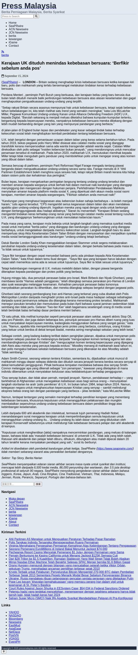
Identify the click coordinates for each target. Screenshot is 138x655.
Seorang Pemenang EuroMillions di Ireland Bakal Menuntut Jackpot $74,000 (58, 549)
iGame (13, 42)
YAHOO (14, 612)
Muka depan (17, 498)
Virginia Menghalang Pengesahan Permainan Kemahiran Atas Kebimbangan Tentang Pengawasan (72, 545)
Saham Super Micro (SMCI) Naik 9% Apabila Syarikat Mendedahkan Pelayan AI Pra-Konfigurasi (71, 598)
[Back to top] (3, 652)
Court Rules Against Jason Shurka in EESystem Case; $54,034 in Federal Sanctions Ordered (69, 588)
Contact (14, 45)
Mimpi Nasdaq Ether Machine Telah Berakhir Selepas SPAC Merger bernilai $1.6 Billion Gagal (69, 562)
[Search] (36, 16)
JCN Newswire (18, 32)
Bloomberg (16, 618)
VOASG (14, 638)
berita (12, 35)
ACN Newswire (18, 29)
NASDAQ (15, 615)
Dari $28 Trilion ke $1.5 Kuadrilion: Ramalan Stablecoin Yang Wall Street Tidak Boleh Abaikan (69, 558)
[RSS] (2, 51)
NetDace (14, 631)
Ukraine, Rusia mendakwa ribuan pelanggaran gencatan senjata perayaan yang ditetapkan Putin (71, 578)
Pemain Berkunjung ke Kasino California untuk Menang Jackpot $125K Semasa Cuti (63, 555)
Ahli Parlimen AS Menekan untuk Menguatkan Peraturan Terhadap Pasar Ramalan (62, 539)
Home (13, 22)
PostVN (14, 635)
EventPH (14, 641)
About (12, 521)
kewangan (15, 39)
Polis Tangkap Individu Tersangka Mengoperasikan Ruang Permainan (53, 542)
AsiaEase (15, 628)
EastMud (14, 625)
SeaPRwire (16, 26)
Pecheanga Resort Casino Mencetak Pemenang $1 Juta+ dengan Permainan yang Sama (66, 552)
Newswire (15, 622)
